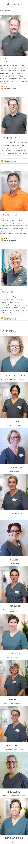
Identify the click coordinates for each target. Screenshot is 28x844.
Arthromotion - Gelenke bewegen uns (14, 4)
